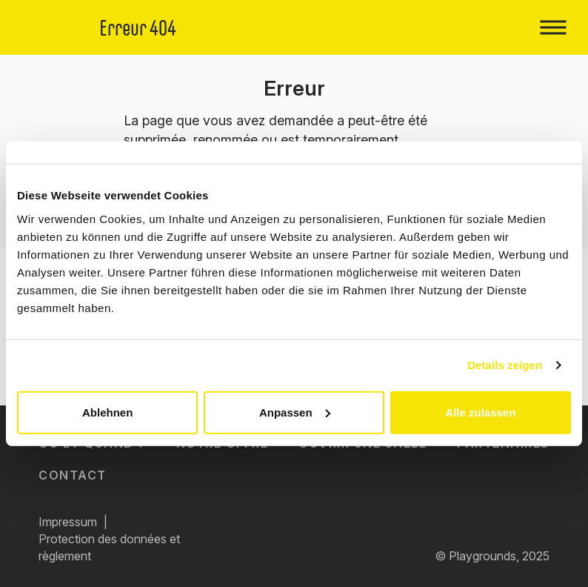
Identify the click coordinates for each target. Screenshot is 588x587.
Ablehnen (107, 411)
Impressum (68, 521)
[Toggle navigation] (553, 27)
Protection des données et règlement (109, 547)
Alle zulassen (480, 411)
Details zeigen (504, 365)
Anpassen (294, 411)
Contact (73, 475)
